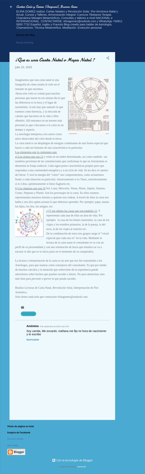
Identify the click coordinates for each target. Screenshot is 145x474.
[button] (107, 58)
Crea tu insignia (12, 445)
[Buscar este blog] (29, 42)
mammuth (81, 467)
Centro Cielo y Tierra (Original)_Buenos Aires (46, 6)
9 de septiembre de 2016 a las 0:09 (54, 326)
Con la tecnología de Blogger (72, 460)
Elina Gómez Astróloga (15, 439)
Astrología (28, 313)
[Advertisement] (126, 94)
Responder (32, 340)
